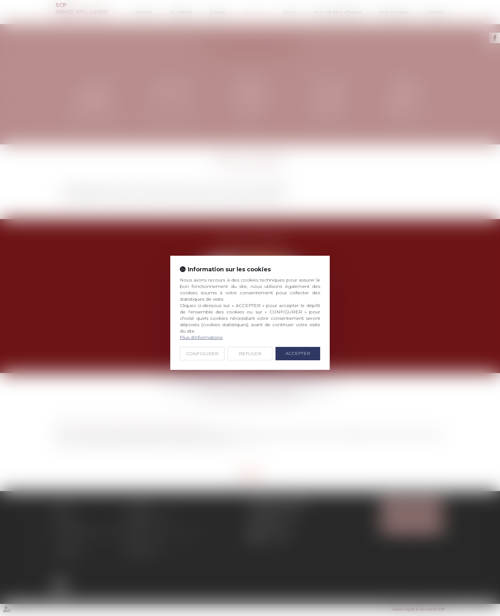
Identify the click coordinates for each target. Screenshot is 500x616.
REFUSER (250, 353)
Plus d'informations (201, 337)
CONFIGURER (202, 353)
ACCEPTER (297, 353)
